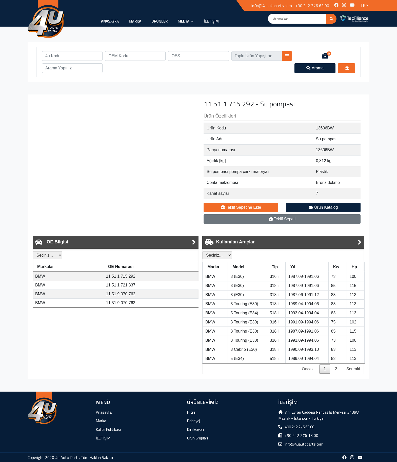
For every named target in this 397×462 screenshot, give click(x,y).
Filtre (191, 412)
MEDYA (186, 21)
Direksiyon (195, 429)
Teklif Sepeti (282, 219)
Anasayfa (110, 21)
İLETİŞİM (211, 21)
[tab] (115, 242)
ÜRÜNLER (159, 21)
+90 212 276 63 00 (312, 6)
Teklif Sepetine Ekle (241, 207)
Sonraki (353, 369)
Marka (135, 21)
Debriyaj (193, 421)
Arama (315, 68)
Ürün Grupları (197, 438)
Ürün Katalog (323, 207)
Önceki (308, 369)
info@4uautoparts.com (271, 6)
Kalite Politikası (108, 429)
